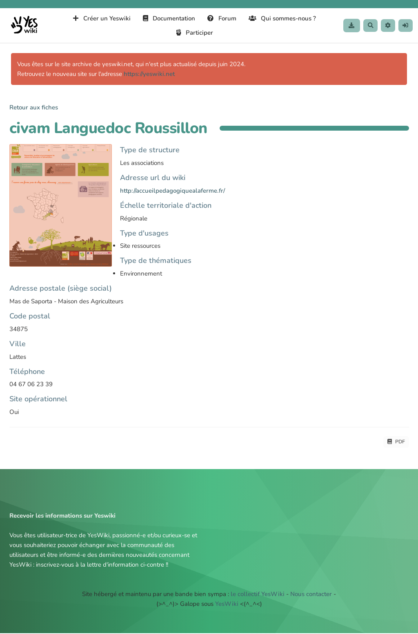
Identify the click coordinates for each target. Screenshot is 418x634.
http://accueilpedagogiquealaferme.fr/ (172, 191)
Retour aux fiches (33, 107)
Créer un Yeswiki (99, 18)
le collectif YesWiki (258, 595)
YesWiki (226, 605)
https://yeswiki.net (149, 74)
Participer (192, 33)
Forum (219, 18)
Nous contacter (311, 595)
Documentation (166, 18)
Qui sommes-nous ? (280, 18)
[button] (386, 25)
